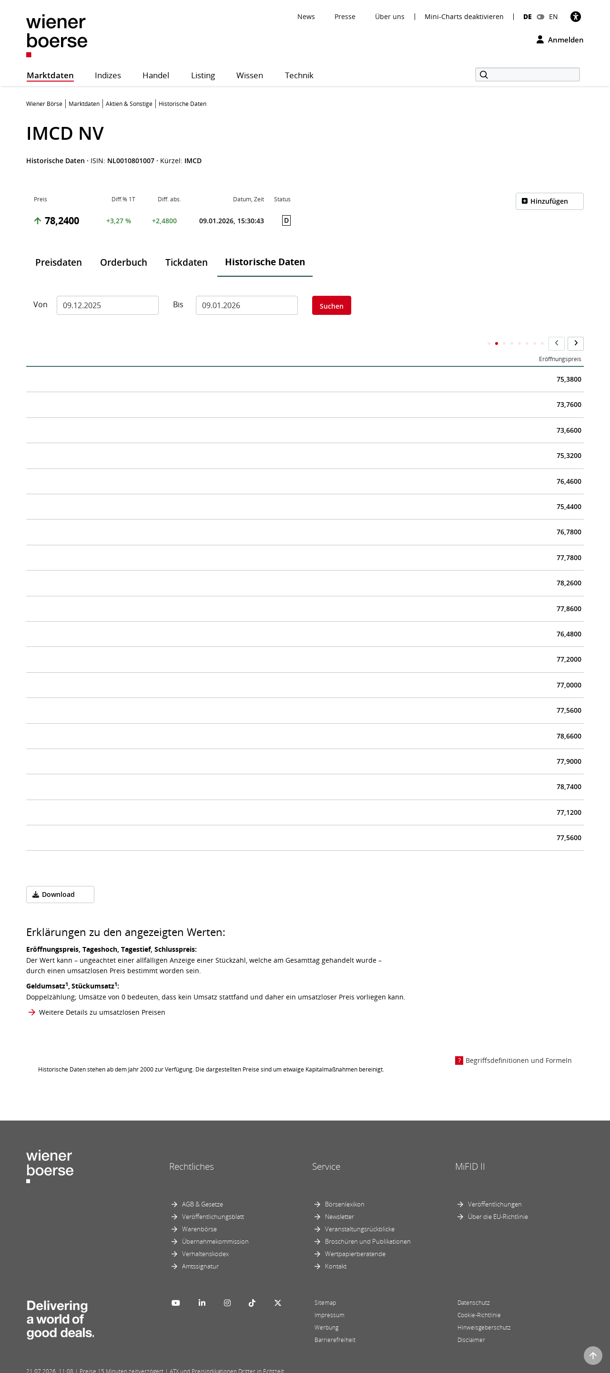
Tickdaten (186, 262)
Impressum (330, 1296)
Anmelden (560, 39)
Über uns (390, 16)
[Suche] (527, 74)
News (306, 16)
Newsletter (339, 1197)
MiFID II (470, 1147)
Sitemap (325, 1283)
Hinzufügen (549, 201)
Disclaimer (471, 1321)
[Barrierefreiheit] (576, 16)
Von (40, 304)
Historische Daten (265, 262)
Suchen (332, 306)
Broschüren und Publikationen (368, 1222)
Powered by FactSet (110, 1364)
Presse (345, 16)
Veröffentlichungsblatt (213, 1197)
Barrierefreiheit (335, 1321)
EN (553, 16)
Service (326, 1147)
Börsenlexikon (345, 1185)
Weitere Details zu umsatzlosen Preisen (102, 993)
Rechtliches (191, 1147)
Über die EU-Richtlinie (498, 1197)
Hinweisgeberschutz (484, 1308)
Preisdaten (58, 262)
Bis (178, 304)
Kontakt (335, 1247)
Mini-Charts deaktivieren (464, 16)
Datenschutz (474, 1283)
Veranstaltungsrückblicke (360, 1210)
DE (527, 16)
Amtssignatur (200, 1247)
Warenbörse (199, 1210)
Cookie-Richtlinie (479, 1296)
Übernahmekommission (215, 1222)
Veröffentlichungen (495, 1185)
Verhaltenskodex (205, 1234)
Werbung (326, 1308)
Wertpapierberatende (355, 1234)
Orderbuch (123, 262)
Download (58, 875)
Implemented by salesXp (167, 1364)
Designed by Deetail (223, 1364)
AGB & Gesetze (202, 1185)
